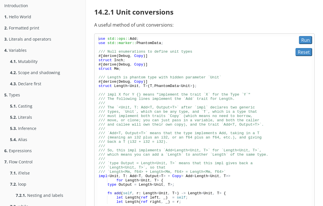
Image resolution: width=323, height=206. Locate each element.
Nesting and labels (39, 195)
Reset (304, 52)
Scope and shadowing (35, 72)
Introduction (16, 5)
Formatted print (21, 28)
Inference (23, 128)
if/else (20, 173)
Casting (21, 106)
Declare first (25, 83)
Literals (21, 117)
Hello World (17, 16)
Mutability (24, 61)
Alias (18, 139)
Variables (15, 50)
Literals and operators (27, 39)
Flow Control (18, 162)
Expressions (18, 150)
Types (12, 95)
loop (18, 184)
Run (305, 40)
